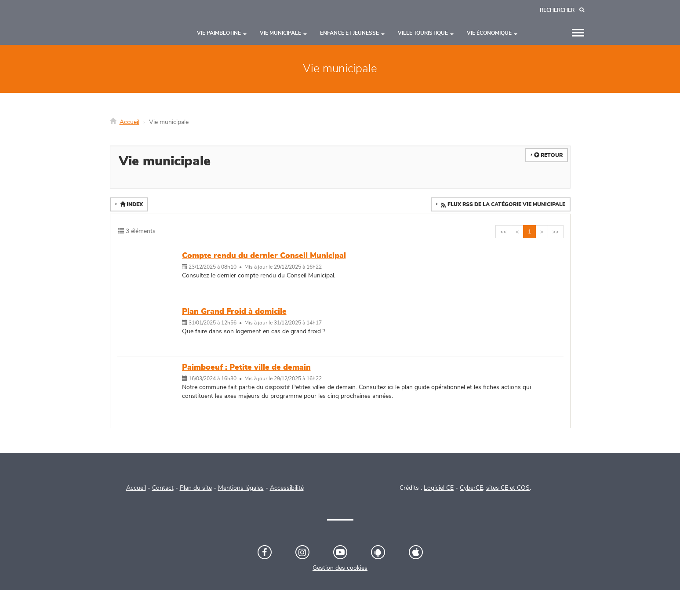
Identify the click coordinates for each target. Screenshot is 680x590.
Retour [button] (548, 155)
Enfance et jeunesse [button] (352, 33)
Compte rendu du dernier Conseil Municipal (264, 256)
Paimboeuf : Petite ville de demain (246, 367)
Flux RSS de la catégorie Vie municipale (502, 205)
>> (556, 231)
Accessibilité (287, 488)
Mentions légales (241, 488)
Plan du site (196, 488)
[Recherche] (562, 10)
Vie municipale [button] (283, 33)
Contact (163, 488)
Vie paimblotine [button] (222, 33)
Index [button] (131, 204)
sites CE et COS (508, 488)
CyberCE (471, 488)
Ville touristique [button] (426, 33)
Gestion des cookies (340, 568)
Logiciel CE (439, 488)
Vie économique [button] (492, 33)
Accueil (129, 122)
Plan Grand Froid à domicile (234, 312)
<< (503, 231)
